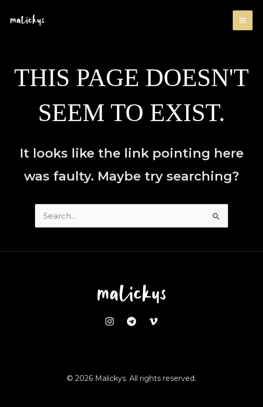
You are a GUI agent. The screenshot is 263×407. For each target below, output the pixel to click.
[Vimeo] (153, 321)
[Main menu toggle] (243, 20)
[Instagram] (109, 321)
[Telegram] (131, 321)
